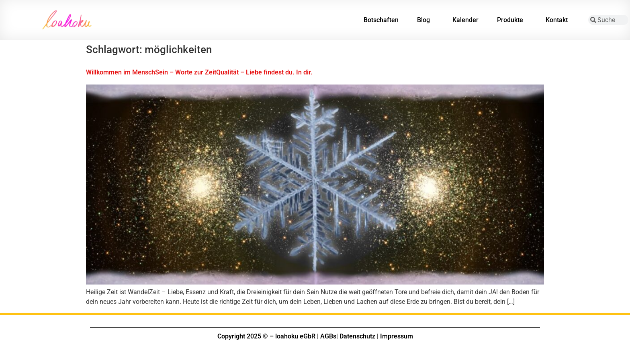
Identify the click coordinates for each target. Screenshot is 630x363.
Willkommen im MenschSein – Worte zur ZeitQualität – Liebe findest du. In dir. (199, 72)
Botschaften (381, 20)
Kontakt (559, 20)
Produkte (512, 20)
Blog (425, 20)
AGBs (328, 336)
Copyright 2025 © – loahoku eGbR (266, 336)
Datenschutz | (359, 336)
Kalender (465, 20)
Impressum (396, 336)
